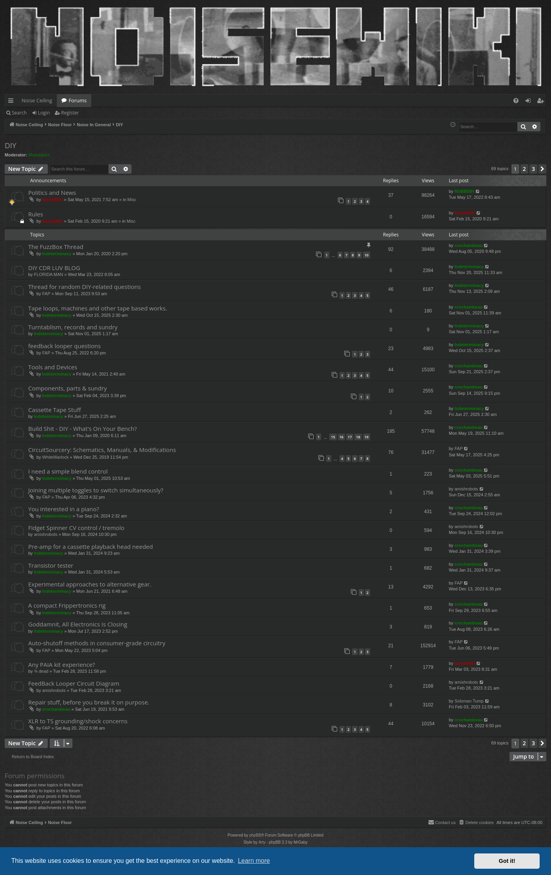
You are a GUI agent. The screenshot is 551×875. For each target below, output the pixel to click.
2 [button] (524, 168)
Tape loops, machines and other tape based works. (97, 308)
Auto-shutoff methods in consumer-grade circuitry (96, 643)
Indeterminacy (57, 253)
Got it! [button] (507, 861)
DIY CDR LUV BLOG (54, 268)
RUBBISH (464, 191)
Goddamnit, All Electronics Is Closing (77, 624)
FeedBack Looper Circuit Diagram (73, 683)
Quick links (12, 102)
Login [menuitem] (529, 102)
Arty (262, 842)
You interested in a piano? (63, 509)
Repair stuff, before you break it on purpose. (89, 702)
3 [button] (533, 168)
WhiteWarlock (55, 457)
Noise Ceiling (37, 100)
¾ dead (41, 671)
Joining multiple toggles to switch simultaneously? (95, 490)
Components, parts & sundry (67, 388)
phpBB (255, 835)
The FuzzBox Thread (55, 247)
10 (367, 255)
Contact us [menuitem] (442, 822)
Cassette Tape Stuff (54, 410)
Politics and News (52, 192)
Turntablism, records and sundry (72, 327)
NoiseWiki (52, 199)
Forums (78, 100)
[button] (542, 169)
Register (70, 112)
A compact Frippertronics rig (67, 605)
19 (367, 436)
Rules (35, 214)
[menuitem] (516, 100)
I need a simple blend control (68, 471)
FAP (46, 293)
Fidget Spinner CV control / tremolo (76, 528)
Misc (131, 199)
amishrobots (466, 489)
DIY (10, 145)
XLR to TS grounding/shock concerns (78, 721)
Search (19, 112)
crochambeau (469, 245)
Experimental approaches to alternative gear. (89, 584)
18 (358, 436)
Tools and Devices (52, 367)
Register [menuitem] (542, 102)
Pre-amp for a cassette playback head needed (90, 546)
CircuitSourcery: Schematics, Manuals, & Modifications (102, 450)
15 (333, 436)
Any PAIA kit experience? (61, 664)
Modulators (39, 154)
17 (350, 436)
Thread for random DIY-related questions (84, 286)
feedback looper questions (64, 346)
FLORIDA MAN (48, 274)
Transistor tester (50, 565)
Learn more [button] (254, 860)
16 (341, 436)
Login (44, 112)
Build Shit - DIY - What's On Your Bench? (82, 428)
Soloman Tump (469, 701)
